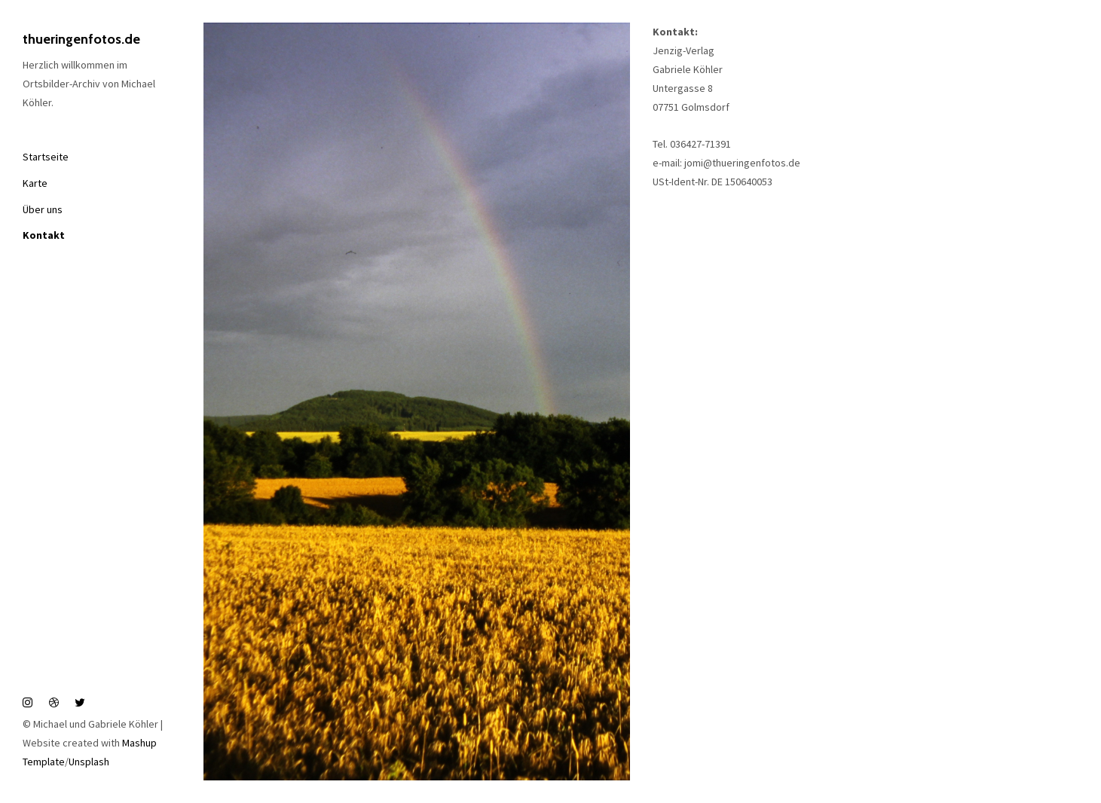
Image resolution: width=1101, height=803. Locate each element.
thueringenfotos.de (81, 39)
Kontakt (44, 235)
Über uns (43, 209)
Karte (35, 183)
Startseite (46, 156)
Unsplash (89, 761)
